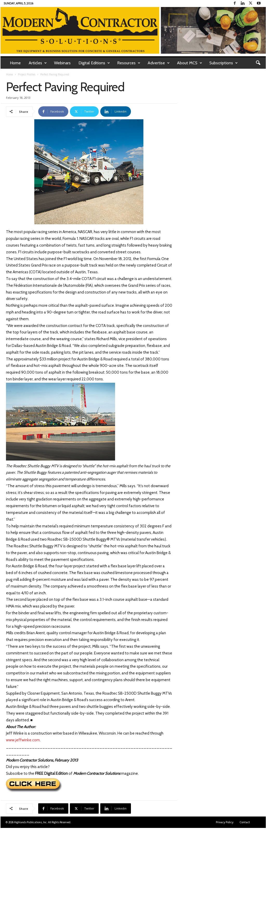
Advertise (159, 63)
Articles (38, 63)
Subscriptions (223, 63)
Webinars (62, 62)
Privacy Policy (225, 822)
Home (15, 62)
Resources (128, 63)
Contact (245, 822)
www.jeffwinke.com (23, 740)
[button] (258, 63)
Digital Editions (94, 63)
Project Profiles (26, 74)
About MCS (189, 63)
